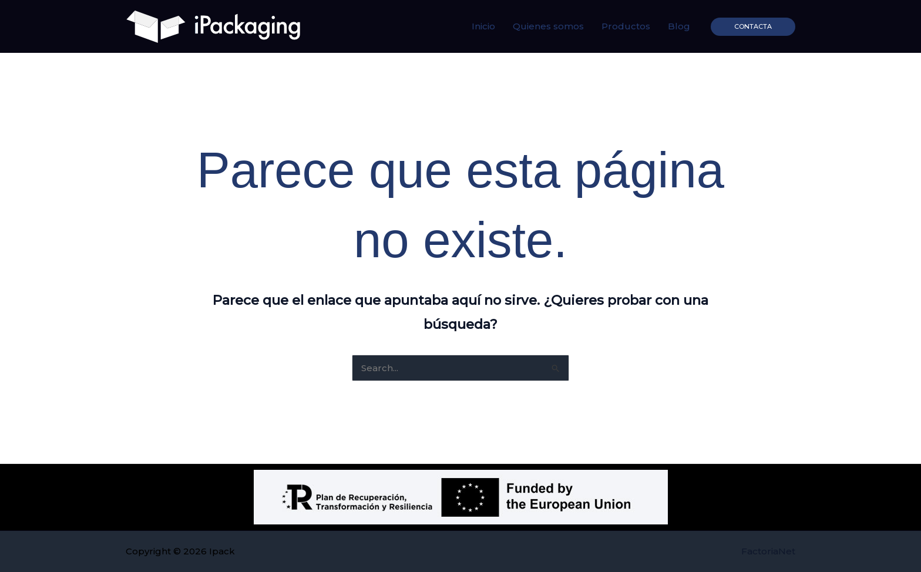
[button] (753, 27)
